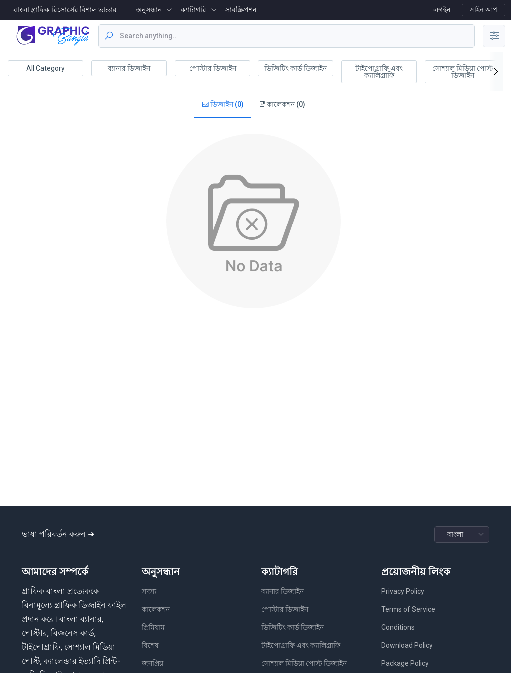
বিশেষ (150, 645)
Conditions (398, 627)
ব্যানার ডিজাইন (129, 68)
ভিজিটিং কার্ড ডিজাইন (295, 68)
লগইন (441, 10)
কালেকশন (156, 609)
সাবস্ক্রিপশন (240, 10)
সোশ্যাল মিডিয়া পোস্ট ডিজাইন (462, 71)
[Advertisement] (253, 345)
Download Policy (407, 645)
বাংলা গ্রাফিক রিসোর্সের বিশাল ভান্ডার (65, 10)
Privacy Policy (402, 591)
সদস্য (149, 591)
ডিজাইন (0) (223, 105)
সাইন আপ (483, 9)
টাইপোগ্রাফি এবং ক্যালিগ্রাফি (379, 71)
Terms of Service (408, 609)
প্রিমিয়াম (153, 627)
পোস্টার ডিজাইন (212, 68)
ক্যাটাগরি (193, 10)
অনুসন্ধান (149, 10)
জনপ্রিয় (152, 663)
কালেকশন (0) (281, 105)
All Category (45, 68)
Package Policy (405, 663)
